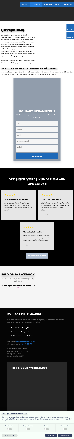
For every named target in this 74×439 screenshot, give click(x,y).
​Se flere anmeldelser (37, 255)
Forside (25, 4)
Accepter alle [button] (65, 435)
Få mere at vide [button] (9, 435)
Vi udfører (36, 4)
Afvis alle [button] (51, 435)
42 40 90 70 (26, 344)
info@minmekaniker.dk (25, 341)
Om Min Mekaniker (51, 4)
